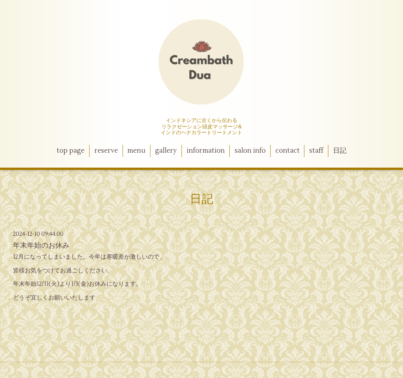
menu (136, 150)
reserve (106, 150)
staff (316, 150)
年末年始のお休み (41, 245)
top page (70, 150)
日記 (339, 150)
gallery (166, 150)
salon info (250, 150)
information (206, 150)
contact (287, 150)
